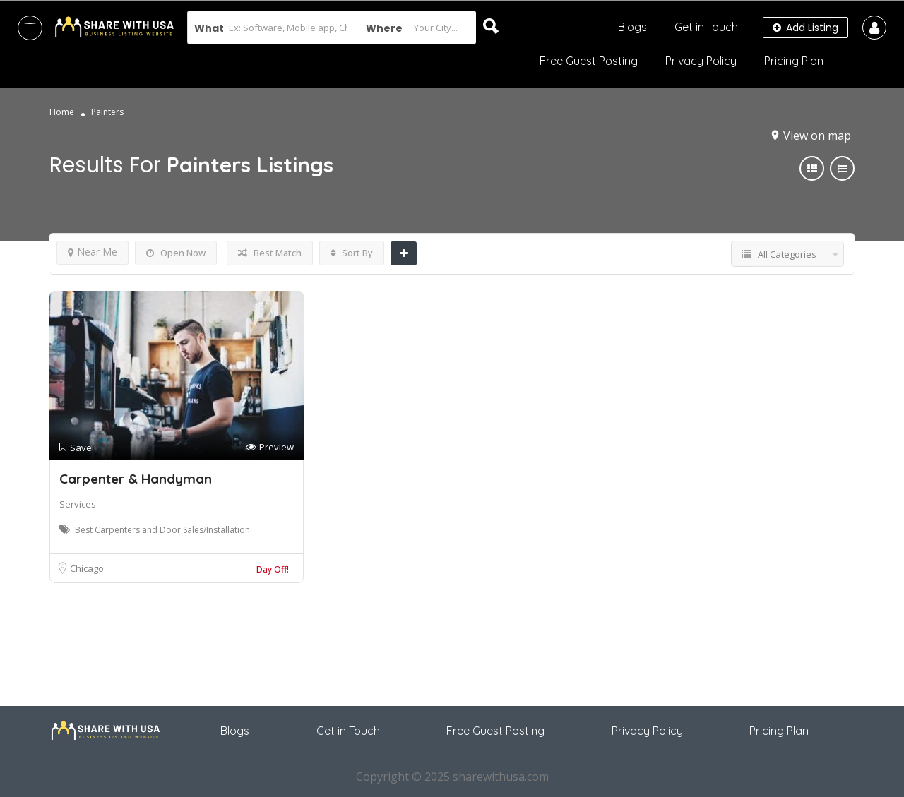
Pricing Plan (793, 61)
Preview (270, 447)
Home (61, 112)
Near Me (92, 251)
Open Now (176, 252)
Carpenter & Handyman (135, 478)
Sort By (352, 252)
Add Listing (805, 27)
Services (77, 504)
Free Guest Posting (589, 61)
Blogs (632, 27)
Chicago (87, 568)
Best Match (270, 252)
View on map (817, 135)
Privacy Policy (701, 61)
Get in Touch (706, 27)
